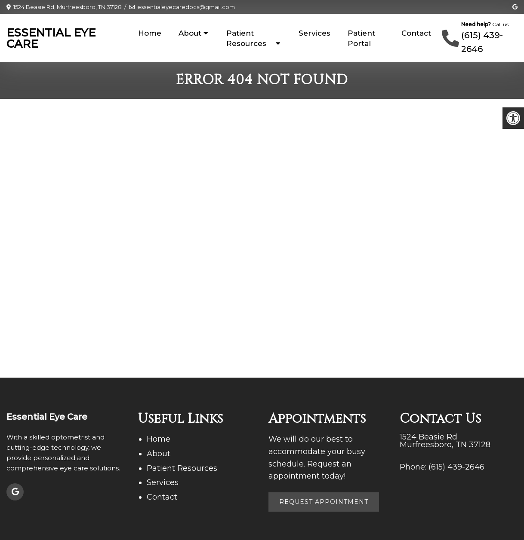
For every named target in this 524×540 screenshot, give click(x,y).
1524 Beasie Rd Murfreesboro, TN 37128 (445, 440)
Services (314, 33)
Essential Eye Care (51, 38)
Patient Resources (246, 38)
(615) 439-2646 (456, 467)
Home (149, 33)
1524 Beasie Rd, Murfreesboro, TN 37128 (67, 6)
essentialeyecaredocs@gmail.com (186, 6)
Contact (416, 33)
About (190, 33)
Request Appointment (323, 502)
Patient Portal (361, 38)
